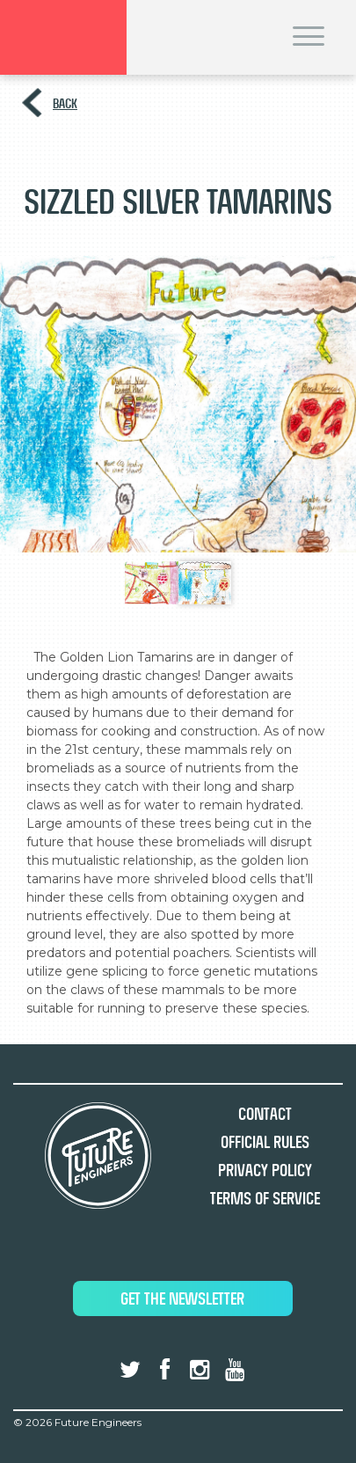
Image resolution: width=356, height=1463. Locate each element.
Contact (265, 1114)
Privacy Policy (265, 1170)
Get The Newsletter (182, 1299)
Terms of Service (265, 1198)
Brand (63, 37)
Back (65, 103)
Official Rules (265, 1142)
